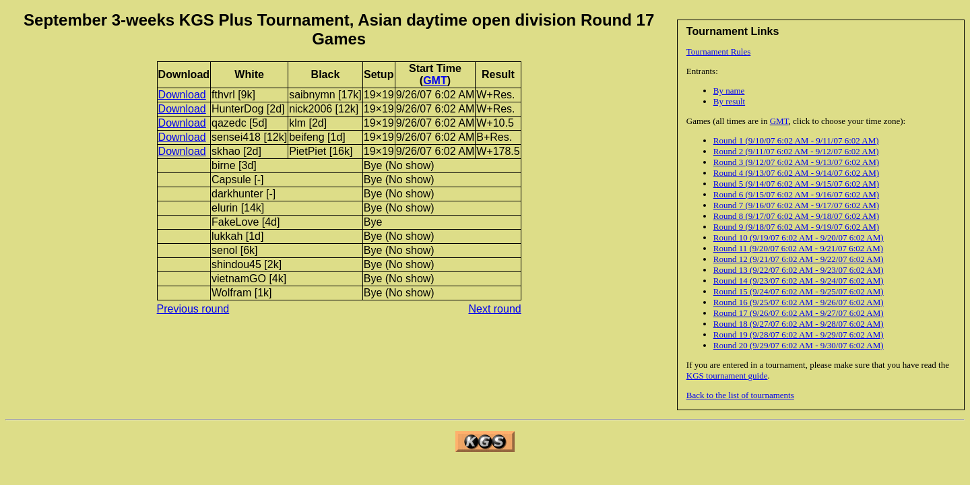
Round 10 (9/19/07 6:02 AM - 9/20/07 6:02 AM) (798, 237)
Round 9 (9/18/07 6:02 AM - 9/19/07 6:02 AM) (796, 227)
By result (729, 101)
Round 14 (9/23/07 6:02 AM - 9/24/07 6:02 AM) (798, 281)
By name (729, 91)
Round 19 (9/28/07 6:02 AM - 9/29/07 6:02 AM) (798, 334)
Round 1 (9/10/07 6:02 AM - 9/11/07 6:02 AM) (796, 140)
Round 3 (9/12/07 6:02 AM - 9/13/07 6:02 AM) (796, 162)
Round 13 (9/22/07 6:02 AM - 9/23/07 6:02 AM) (798, 270)
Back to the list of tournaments (740, 395)
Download (182, 94)
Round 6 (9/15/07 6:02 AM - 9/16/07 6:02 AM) (796, 194)
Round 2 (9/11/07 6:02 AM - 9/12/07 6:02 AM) (796, 151)
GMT (779, 121)
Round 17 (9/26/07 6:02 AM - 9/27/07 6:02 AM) (798, 313)
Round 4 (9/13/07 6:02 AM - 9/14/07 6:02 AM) (796, 173)
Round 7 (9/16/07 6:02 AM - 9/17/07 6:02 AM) (796, 205)
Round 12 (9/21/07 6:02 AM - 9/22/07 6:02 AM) (798, 259)
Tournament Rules (718, 51)
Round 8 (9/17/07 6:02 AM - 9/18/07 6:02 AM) (796, 216)
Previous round (193, 309)
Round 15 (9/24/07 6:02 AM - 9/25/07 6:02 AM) (798, 291)
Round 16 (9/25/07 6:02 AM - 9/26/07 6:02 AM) (798, 302)
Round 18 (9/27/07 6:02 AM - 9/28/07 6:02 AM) (798, 324)
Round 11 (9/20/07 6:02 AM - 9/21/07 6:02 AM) (798, 248)
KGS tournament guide (727, 375)
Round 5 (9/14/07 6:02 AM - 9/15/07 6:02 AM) (796, 184)
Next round (494, 309)
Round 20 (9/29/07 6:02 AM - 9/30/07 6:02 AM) (798, 345)
